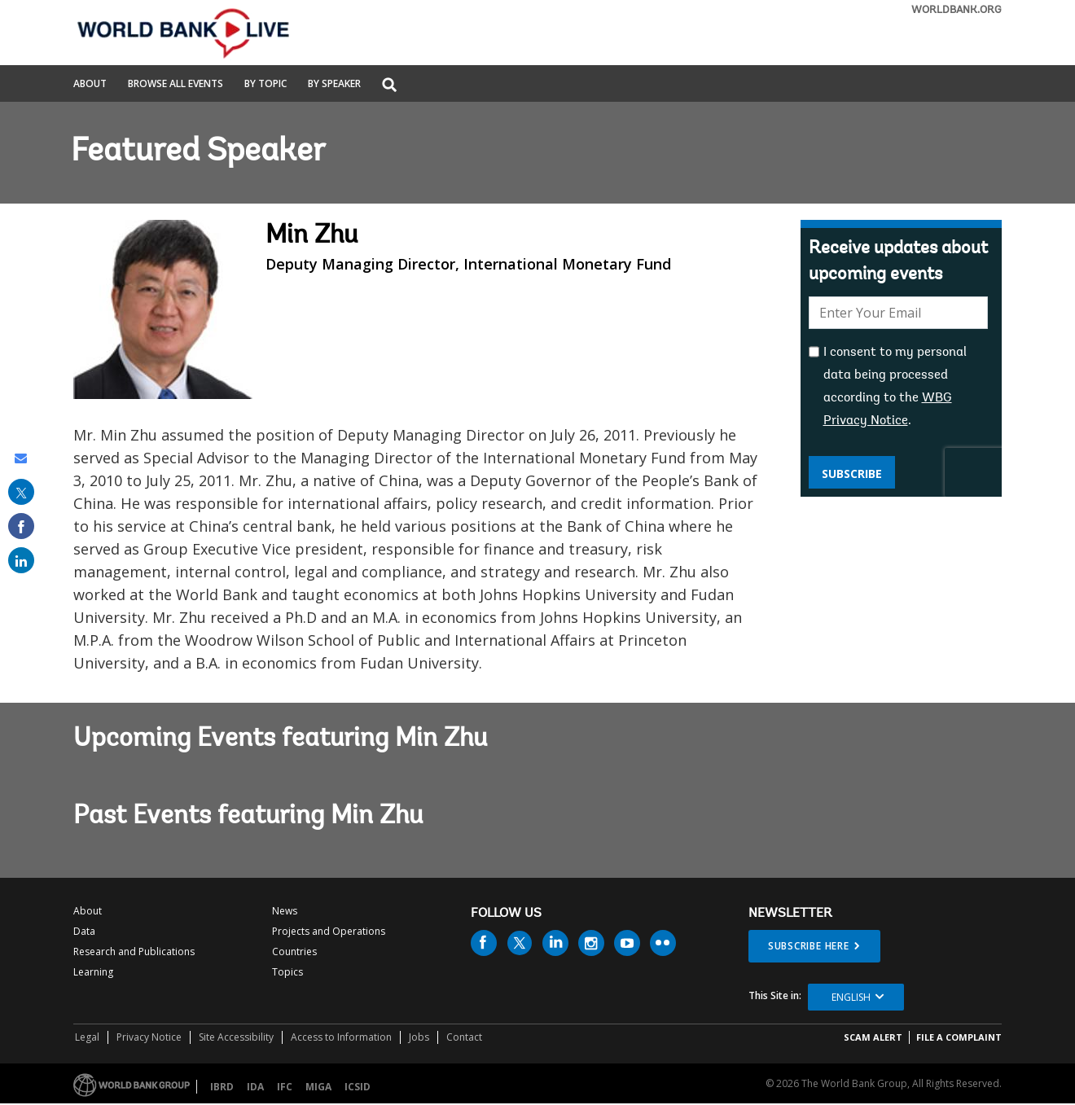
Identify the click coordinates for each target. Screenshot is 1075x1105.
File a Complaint (959, 1037)
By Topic (265, 84)
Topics (287, 972)
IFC (284, 1087)
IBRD (222, 1087)
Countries (294, 951)
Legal (87, 1037)
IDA (255, 1087)
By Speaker (334, 84)
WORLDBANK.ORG (956, 10)
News (284, 911)
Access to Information (341, 1037)
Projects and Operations (328, 931)
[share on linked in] (21, 560)
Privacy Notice (149, 1037)
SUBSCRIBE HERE (808, 946)
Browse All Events (175, 84)
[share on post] (21, 492)
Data (84, 931)
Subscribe (852, 473)
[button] (389, 85)
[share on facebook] (21, 526)
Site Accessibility (236, 1037)
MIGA (318, 1087)
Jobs (419, 1037)
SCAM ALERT (873, 1037)
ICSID (357, 1087)
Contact (464, 1037)
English (851, 997)
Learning (93, 972)
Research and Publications (134, 951)
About (90, 84)
